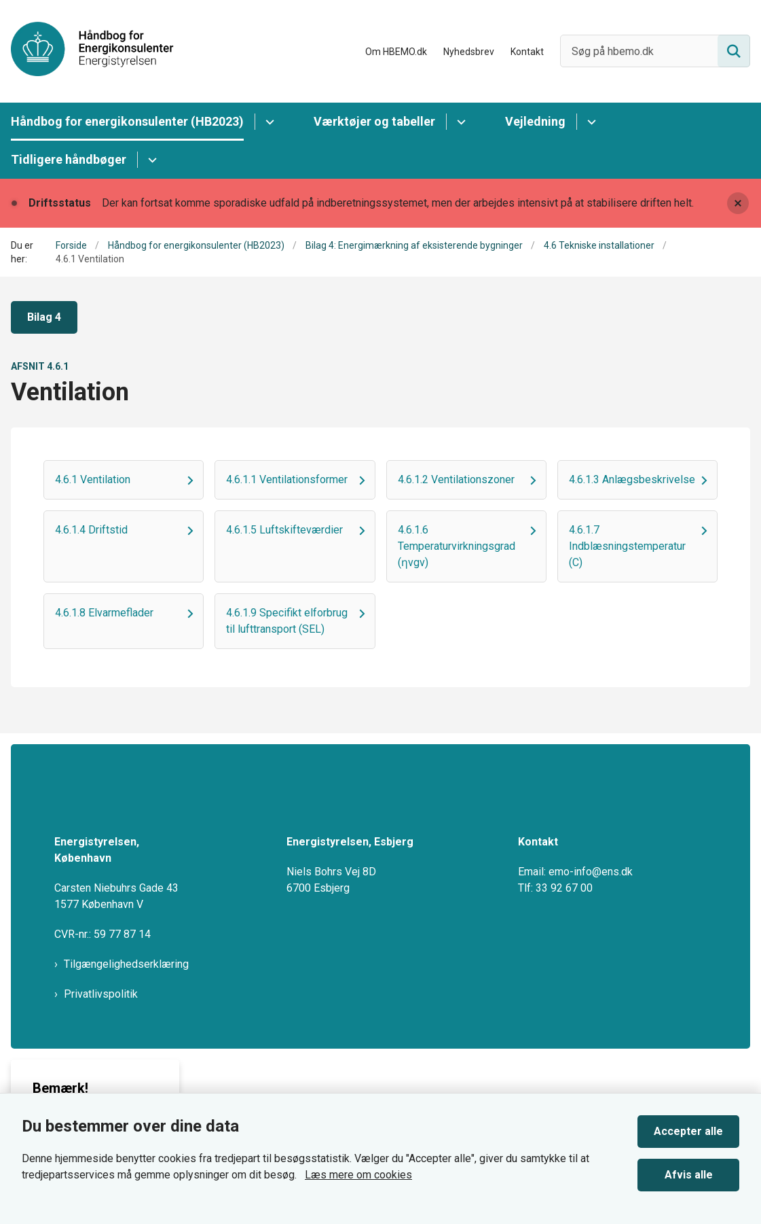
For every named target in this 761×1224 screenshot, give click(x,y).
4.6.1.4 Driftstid (91, 529)
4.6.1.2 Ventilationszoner (456, 479)
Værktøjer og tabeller (374, 121)
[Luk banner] (738, 203)
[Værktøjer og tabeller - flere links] (459, 121)
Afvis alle (689, 1174)
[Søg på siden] (734, 51)
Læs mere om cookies (358, 1174)
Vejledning (535, 121)
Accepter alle (688, 1131)
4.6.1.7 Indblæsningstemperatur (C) (627, 546)
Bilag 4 (44, 317)
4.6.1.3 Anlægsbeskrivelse (632, 479)
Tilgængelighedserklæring (126, 964)
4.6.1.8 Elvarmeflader (104, 612)
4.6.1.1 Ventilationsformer (287, 479)
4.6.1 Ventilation (92, 479)
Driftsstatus (60, 202)
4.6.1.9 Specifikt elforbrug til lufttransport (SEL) (287, 620)
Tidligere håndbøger (68, 159)
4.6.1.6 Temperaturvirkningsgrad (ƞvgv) (456, 546)
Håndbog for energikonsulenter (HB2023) (127, 121)
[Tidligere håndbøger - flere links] (150, 160)
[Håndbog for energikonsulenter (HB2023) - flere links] (268, 121)
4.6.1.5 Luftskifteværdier (284, 529)
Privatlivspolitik (101, 993)
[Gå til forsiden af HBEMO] (87, 51)
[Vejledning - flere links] (589, 121)
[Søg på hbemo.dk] (655, 51)
